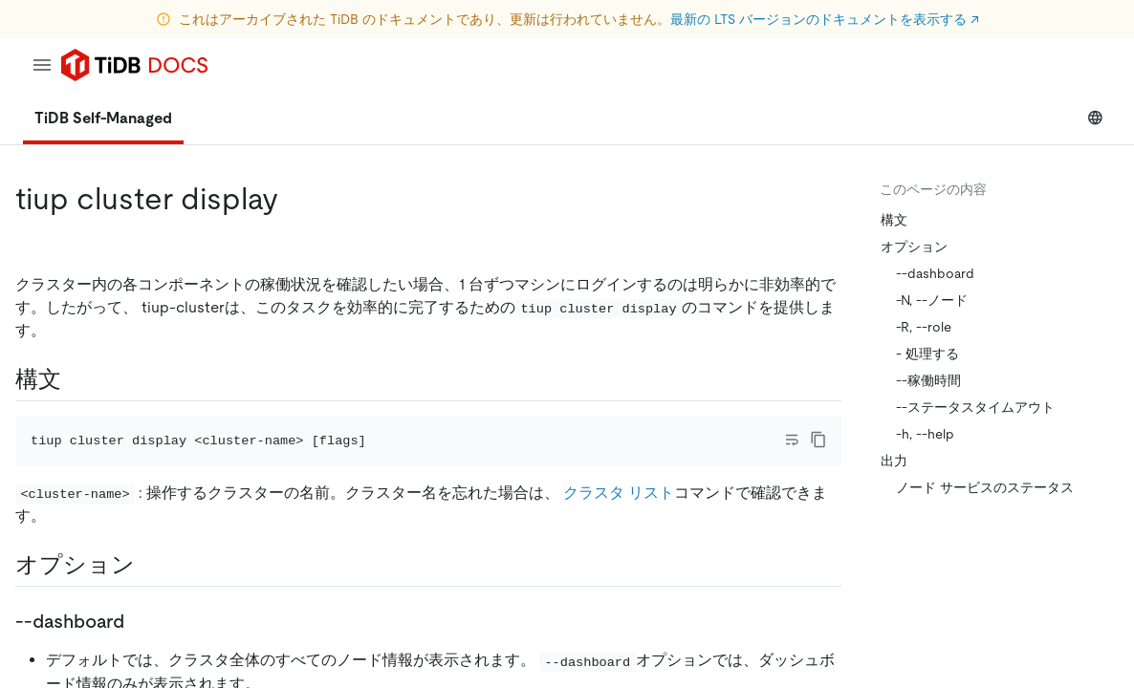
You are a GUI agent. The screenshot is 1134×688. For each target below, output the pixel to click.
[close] (1096, 559)
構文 (894, 219)
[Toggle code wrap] (791, 439)
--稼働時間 (928, 380)
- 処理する (927, 353)
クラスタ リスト (618, 493)
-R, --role (923, 326)
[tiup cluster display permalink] (293, 198)
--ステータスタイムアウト (975, 407)
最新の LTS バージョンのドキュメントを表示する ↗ (824, 19)
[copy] (818, 439)
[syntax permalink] (76, 379)
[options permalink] (150, 564)
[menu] (42, 65)
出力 (894, 460)
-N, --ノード (932, 300)
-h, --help (925, 433)
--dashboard (935, 273)
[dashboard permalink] (139, 621)
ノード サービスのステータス (985, 487)
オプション (914, 246)
